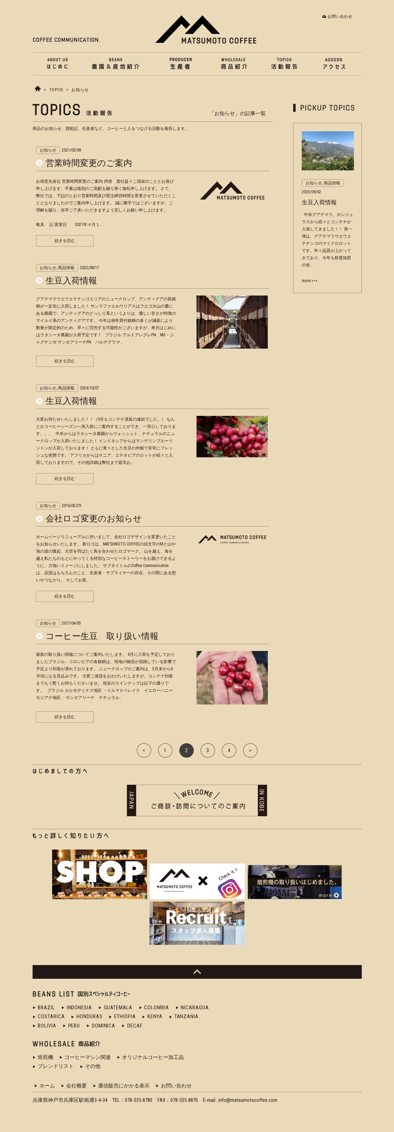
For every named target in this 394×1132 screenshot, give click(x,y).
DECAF (135, 1026)
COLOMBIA (156, 1007)
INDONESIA (79, 1007)
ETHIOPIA (124, 1016)
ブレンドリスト (56, 1066)
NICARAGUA (194, 1007)
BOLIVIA (47, 1026)
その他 (92, 1066)
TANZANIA (187, 1016)
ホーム (47, 1086)
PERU (74, 1026)
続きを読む (65, 240)
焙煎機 (45, 1057)
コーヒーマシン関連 (87, 1057)
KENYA (155, 1016)
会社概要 (76, 1086)
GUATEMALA (118, 1007)
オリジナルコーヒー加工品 (153, 1057)
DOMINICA (103, 1026)
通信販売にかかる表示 (124, 1086)
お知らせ (80, 89)
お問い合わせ (339, 16)
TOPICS (56, 89)
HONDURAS (89, 1016)
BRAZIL (46, 1007)
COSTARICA (51, 1016)
